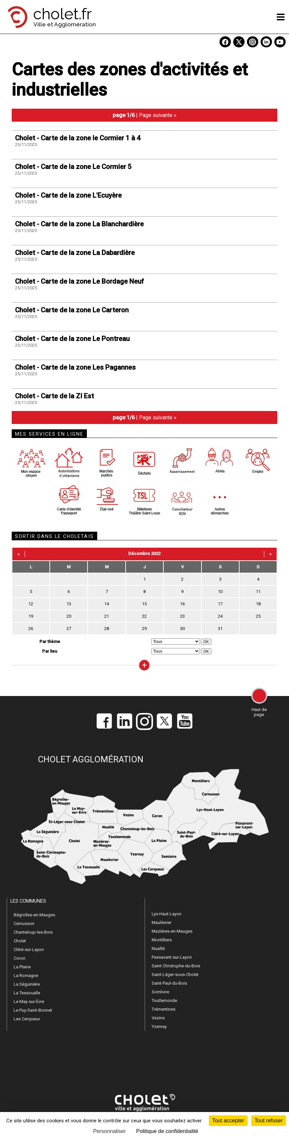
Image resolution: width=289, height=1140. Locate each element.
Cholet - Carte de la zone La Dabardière (75, 253)
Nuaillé (158, 948)
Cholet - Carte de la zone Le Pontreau (72, 339)
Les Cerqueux (27, 1018)
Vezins (158, 1017)
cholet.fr (62, 14)
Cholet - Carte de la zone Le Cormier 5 (73, 167)
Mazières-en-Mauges (172, 931)
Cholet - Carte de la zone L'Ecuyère (68, 195)
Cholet (20, 940)
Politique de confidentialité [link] (167, 1131)
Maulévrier (161, 922)
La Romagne (26, 975)
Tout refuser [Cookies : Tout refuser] (269, 1120)
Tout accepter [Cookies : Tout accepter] (228, 1120)
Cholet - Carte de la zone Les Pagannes (75, 367)
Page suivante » (157, 115)
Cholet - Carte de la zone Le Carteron (72, 310)
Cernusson (24, 923)
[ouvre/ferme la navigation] (280, 17)
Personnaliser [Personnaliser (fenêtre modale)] (109, 1131)
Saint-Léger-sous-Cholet (175, 974)
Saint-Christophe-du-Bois (176, 965)
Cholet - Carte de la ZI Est (54, 396)
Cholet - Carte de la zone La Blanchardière (79, 224)
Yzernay (159, 1026)
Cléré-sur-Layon (29, 949)
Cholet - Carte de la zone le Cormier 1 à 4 (78, 138)
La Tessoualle (27, 992)
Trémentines (163, 1009)
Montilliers (162, 939)
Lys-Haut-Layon (166, 913)
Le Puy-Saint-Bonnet (33, 1010)
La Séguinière (27, 984)
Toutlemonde (164, 1000)
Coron (19, 958)
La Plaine (22, 966)
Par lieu (49, 651)
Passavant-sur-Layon (172, 957)
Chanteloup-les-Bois (33, 932)
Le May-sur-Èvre (29, 1001)
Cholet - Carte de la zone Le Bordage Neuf (79, 281)
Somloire (160, 991)
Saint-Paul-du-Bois (169, 983)
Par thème (49, 641)
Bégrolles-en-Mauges (34, 914)
